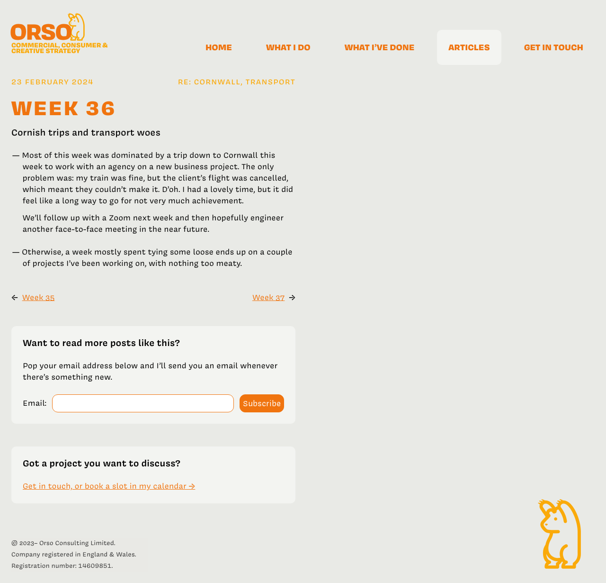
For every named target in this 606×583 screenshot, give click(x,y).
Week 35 (38, 297)
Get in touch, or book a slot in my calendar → (109, 486)
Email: (34, 403)
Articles (469, 47)
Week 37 (268, 297)
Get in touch (553, 47)
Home (218, 47)
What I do (288, 47)
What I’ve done (380, 47)
